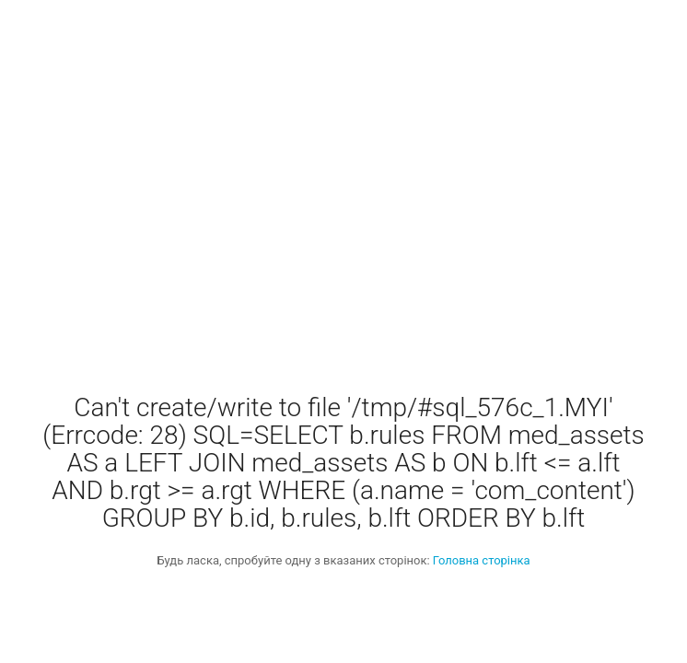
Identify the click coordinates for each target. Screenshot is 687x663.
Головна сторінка (481, 560)
